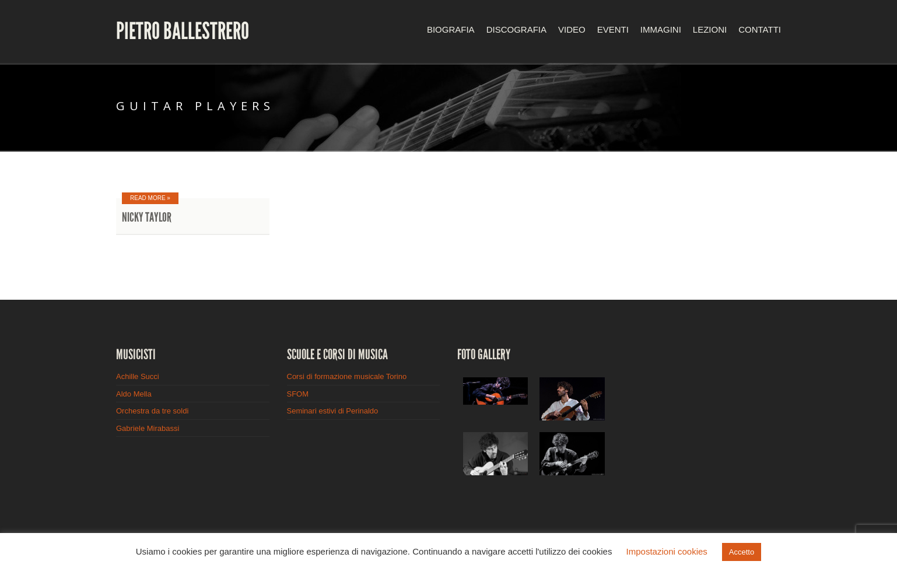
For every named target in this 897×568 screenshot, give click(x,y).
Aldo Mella (134, 394)
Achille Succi (137, 376)
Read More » (150, 198)
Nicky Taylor (146, 217)
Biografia (451, 29)
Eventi (613, 29)
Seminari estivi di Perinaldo (333, 410)
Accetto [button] (741, 552)
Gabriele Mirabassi (147, 428)
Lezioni (710, 29)
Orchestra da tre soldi (152, 410)
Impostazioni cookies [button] (666, 551)
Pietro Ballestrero (182, 31)
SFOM (298, 394)
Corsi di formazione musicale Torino (347, 376)
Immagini (660, 29)
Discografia (516, 29)
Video (572, 29)
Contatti (759, 29)
